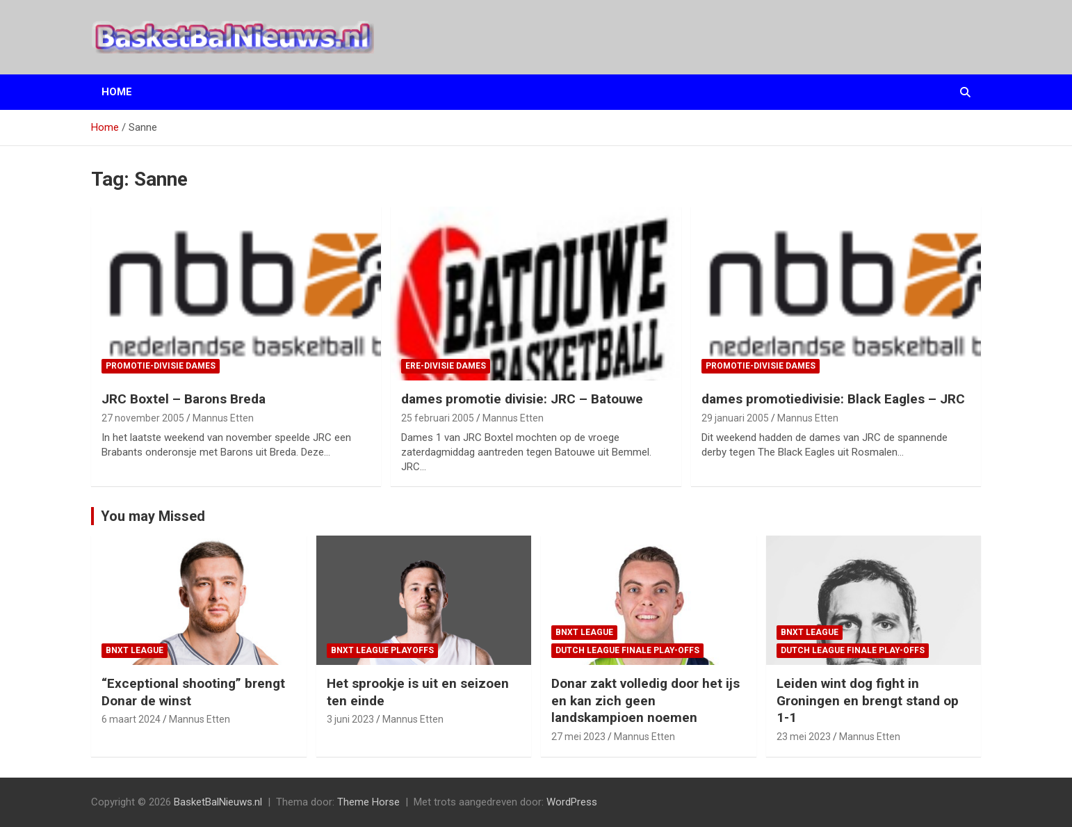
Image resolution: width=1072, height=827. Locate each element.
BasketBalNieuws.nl (218, 802)
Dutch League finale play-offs (627, 650)
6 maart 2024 (131, 719)
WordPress (571, 802)
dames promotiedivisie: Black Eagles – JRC (833, 399)
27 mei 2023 (578, 736)
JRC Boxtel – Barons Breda (183, 399)
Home (116, 92)
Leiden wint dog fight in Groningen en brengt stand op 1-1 (868, 700)
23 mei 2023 (804, 736)
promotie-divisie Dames (161, 366)
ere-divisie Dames (445, 366)
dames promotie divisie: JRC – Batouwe (522, 399)
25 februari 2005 (437, 418)
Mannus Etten (223, 418)
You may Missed (153, 516)
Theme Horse (368, 802)
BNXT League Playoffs (382, 650)
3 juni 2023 (350, 719)
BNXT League (134, 650)
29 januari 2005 (735, 418)
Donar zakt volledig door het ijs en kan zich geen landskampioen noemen (645, 700)
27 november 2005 (142, 418)
